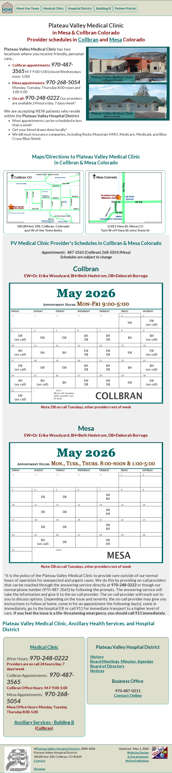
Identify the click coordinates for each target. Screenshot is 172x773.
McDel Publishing (137, 760)
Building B (103, 8)
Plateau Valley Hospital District (58, 748)
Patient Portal (125, 8)
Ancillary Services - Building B (44, 725)
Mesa (115, 39)
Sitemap (39, 769)
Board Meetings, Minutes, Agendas (121, 661)
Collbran (88, 39)
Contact (39, 760)
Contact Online (128, 695)
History (97, 656)
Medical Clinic (53, 8)
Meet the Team (28, 8)
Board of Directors (107, 666)
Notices (97, 670)
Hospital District (80, 8)
